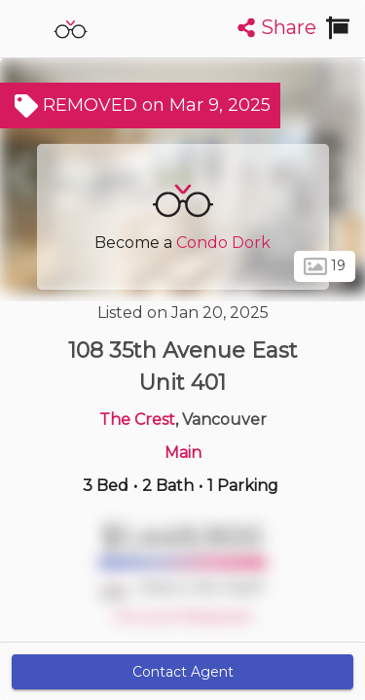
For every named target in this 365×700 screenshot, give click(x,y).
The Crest (137, 419)
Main (182, 452)
